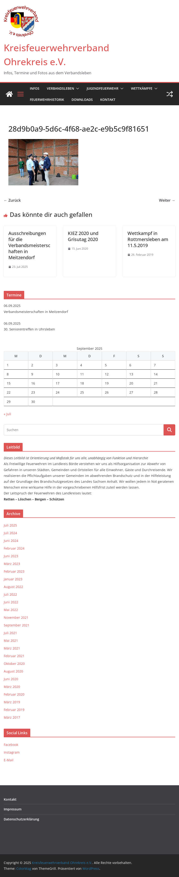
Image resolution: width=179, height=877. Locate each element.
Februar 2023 (14, 571)
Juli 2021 (10, 633)
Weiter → (167, 200)
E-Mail (9, 760)
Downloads (82, 99)
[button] (76, 88)
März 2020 (12, 686)
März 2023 (12, 563)
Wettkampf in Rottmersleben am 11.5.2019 (147, 239)
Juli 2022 (10, 594)
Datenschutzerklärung (21, 819)
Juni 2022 (11, 602)
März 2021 (12, 648)
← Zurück (12, 200)
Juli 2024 (10, 533)
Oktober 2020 (14, 663)
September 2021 (16, 625)
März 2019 (12, 702)
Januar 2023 (13, 579)
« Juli (7, 414)
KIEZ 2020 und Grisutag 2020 (83, 236)
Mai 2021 (11, 640)
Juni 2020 (11, 679)
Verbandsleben (60, 88)
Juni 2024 (11, 540)
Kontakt (107, 99)
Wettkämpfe (141, 88)
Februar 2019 (14, 709)
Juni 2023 (11, 556)
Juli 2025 (10, 525)
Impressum (12, 809)
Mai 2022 (11, 610)
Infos (34, 88)
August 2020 (13, 671)
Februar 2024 (14, 548)
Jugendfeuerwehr (102, 88)
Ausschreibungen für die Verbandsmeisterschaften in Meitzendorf (29, 245)
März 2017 (12, 717)
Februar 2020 (14, 694)
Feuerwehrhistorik (47, 99)
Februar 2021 (14, 656)
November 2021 (16, 617)
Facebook (11, 744)
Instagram (12, 752)
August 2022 (13, 587)
